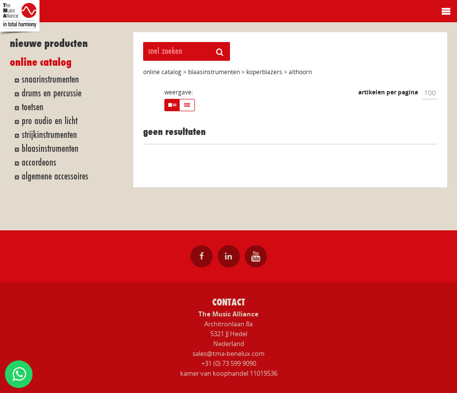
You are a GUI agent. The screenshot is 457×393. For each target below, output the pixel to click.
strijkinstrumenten (49, 134)
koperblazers (264, 72)
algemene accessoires (55, 176)
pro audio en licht (49, 120)
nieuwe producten (49, 44)
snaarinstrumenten (50, 79)
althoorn (300, 72)
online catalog (41, 62)
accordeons (39, 162)
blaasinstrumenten (50, 148)
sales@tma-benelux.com (228, 353)
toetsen (32, 106)
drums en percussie (51, 92)
